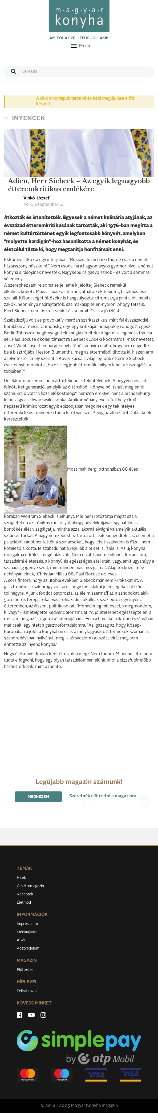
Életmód (24, 902)
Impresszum (27, 924)
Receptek (25, 894)
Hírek (21, 878)
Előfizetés (25, 970)
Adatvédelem (28, 948)
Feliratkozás (27, 991)
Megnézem (38, 797)
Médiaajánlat (27, 932)
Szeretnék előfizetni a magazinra (102, 796)
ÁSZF (22, 940)
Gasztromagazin (30, 886)
